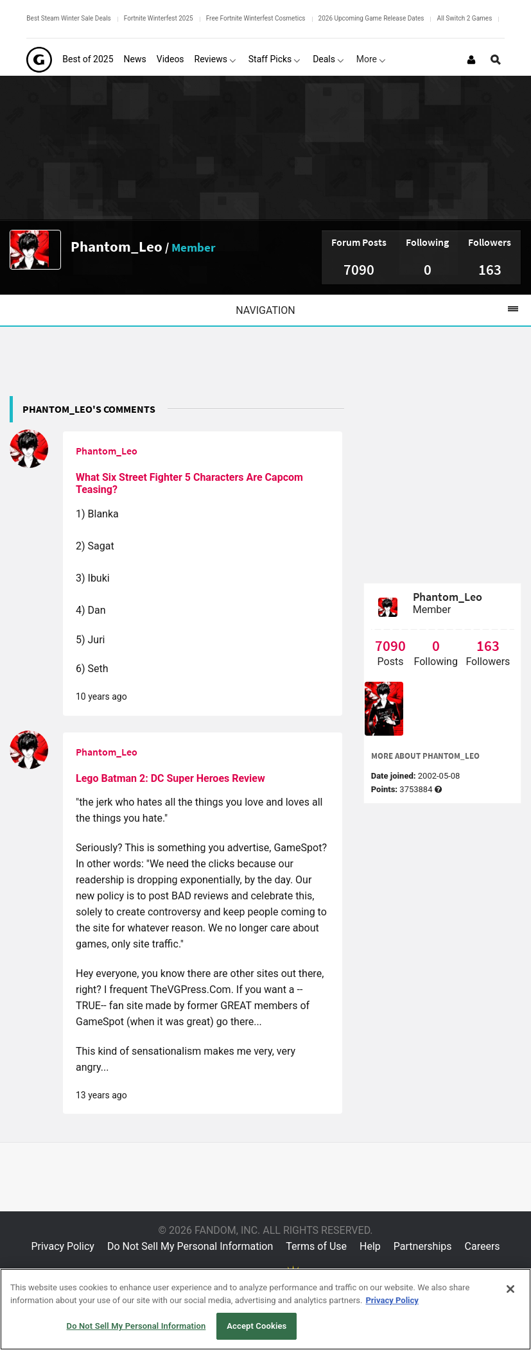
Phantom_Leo (116, 246)
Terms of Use (316, 1246)
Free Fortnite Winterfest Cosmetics (256, 18)
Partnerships (423, 1246)
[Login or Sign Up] (471, 60)
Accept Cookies (256, 1326)
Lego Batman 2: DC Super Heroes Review (170, 778)
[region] (265, 1309)
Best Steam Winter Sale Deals (68, 18)
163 (489, 269)
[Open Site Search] (496, 60)
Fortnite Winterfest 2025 (158, 18)
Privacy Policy (62, 1246)
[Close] (510, 1289)
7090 (359, 269)
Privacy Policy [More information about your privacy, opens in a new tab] (391, 1300)
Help (370, 1246)
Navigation (383, 310)
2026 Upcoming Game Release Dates (371, 18)
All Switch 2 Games (464, 18)
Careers (482, 1246)
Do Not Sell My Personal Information (190, 1246)
